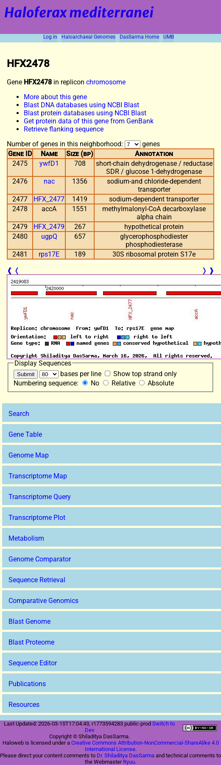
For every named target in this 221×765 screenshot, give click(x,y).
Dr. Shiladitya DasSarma (125, 755)
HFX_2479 (49, 227)
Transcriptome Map (37, 476)
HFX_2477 (49, 199)
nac (49, 181)
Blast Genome (29, 621)
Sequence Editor (32, 663)
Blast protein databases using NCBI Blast (85, 113)
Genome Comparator (39, 559)
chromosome (106, 82)
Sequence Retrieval (36, 580)
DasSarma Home (139, 37)
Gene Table (25, 434)
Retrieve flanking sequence (64, 129)
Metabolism (26, 538)
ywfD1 (49, 163)
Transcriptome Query (39, 497)
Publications (27, 684)
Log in (50, 37)
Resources (23, 705)
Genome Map (28, 455)
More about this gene (55, 97)
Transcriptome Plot (36, 518)
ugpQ (49, 236)
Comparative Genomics (43, 601)
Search (18, 414)
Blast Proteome (31, 642)
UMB (168, 37)
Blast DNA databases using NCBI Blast (81, 105)
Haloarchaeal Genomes (88, 37)
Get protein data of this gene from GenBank (89, 121)
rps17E (49, 254)
